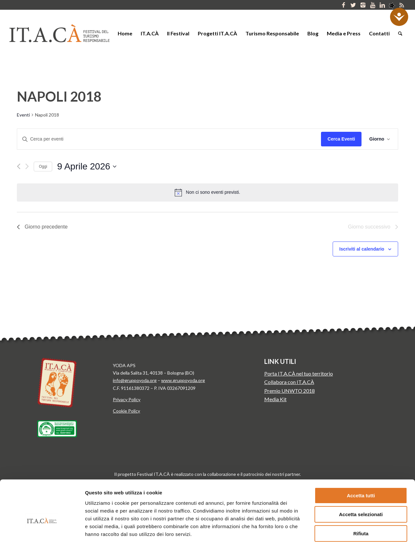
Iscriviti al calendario (362, 249)
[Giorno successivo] (27, 166)
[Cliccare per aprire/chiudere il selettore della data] (86, 166)
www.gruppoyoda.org (183, 380)
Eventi (23, 115)
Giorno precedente (42, 226)
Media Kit (275, 399)
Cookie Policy (126, 411)
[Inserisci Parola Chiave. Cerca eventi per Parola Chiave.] (169, 139)
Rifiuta (361, 497)
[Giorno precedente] (18, 166)
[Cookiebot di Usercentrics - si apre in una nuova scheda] (42, 532)
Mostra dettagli (339, 532)
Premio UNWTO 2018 (289, 391)
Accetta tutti (361, 459)
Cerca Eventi (341, 139)
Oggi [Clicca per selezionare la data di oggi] (43, 166)
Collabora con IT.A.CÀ (289, 382)
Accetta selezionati (361, 478)
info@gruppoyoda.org (135, 380)
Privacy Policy (126, 399)
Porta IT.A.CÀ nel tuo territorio (298, 373)
